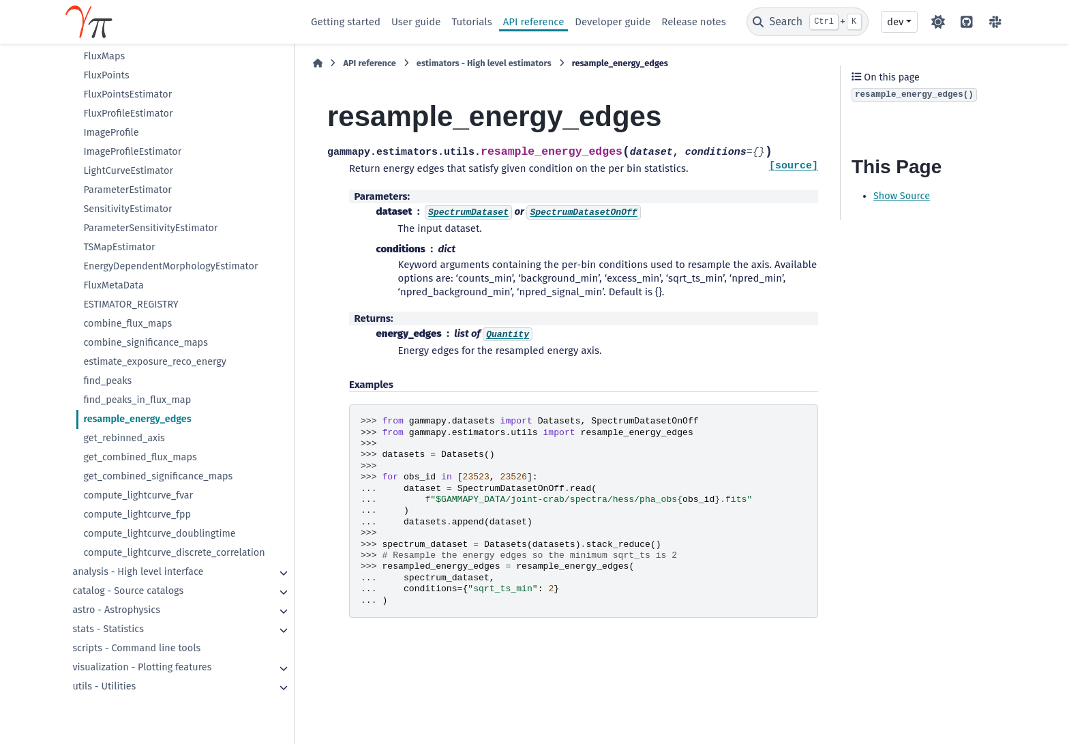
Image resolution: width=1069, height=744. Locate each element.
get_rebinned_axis (123, 438)
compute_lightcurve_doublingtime (159, 533)
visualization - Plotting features (141, 667)
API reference (533, 22)
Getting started (345, 22)
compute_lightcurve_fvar (138, 495)
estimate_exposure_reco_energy (154, 362)
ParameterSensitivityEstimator (150, 228)
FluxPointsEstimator (127, 94)
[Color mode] (938, 21)
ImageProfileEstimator (132, 152)
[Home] (317, 63)
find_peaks (107, 381)
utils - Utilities (104, 686)
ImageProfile (110, 132)
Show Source (901, 196)
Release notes (693, 22)
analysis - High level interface (137, 572)
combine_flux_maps (127, 323)
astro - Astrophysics (116, 610)
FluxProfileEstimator (127, 113)
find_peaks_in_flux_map (137, 400)
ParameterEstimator (127, 190)
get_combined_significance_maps (157, 476)
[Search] (808, 22)
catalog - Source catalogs (127, 591)
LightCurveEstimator (128, 171)
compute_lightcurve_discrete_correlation (174, 553)
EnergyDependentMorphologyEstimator (170, 266)
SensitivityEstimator (127, 209)
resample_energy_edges (137, 419)
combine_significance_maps (145, 342)
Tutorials (471, 22)
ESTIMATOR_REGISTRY (130, 304)
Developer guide (612, 22)
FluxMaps (104, 56)
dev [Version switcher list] (895, 22)
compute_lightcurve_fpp (137, 514)
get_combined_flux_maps (139, 457)
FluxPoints (106, 75)
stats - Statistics (108, 629)
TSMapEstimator (119, 247)
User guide (416, 22)
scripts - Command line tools (136, 648)
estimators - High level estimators (484, 63)
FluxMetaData (113, 285)
